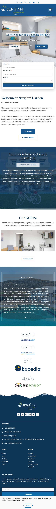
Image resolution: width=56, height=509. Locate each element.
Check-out (7, 70)
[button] (50, 10)
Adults (5, 77)
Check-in (6, 64)
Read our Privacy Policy (16, 500)
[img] (28, 428)
